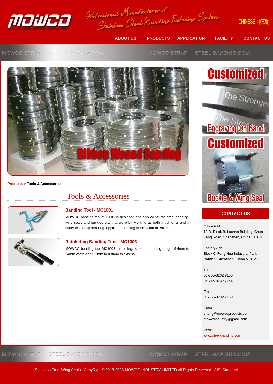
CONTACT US (256, 38)
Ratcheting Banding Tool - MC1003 (101, 241)
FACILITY (224, 38)
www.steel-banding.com (222, 335)
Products (15, 184)
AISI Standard (226, 370)
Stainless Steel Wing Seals (58, 370)
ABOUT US (125, 38)
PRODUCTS (158, 38)
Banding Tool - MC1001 (89, 210)
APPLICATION (191, 38)
